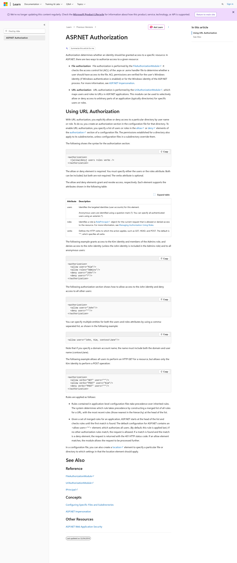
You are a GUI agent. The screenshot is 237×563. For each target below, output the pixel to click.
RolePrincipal (102, 221)
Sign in (230, 3)
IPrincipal (71, 489)
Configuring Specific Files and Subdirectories (90, 504)
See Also (197, 36)
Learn (69, 27)
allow (139, 128)
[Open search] (223, 4)
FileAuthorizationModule (146, 65)
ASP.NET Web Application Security (84, 526)
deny (150, 128)
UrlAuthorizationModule (147, 89)
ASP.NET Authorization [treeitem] (17, 37)
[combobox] (24, 31)
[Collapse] (44, 25)
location (117, 447)
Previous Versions (84, 27)
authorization (77, 132)
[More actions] (168, 27)
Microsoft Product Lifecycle (88, 14)
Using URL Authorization (205, 32)
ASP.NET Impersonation (121, 83)
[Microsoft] (6, 4)
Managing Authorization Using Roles (136, 225)
